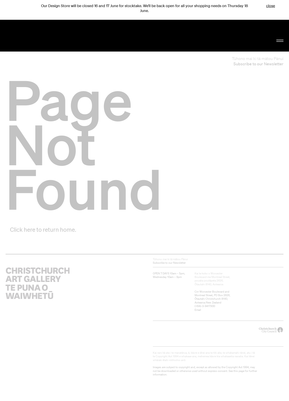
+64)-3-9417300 (205, 306)
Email (198, 310)
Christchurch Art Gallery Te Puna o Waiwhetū (49, 35)
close (270, 5)
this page (238, 371)
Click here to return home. (43, 229)
